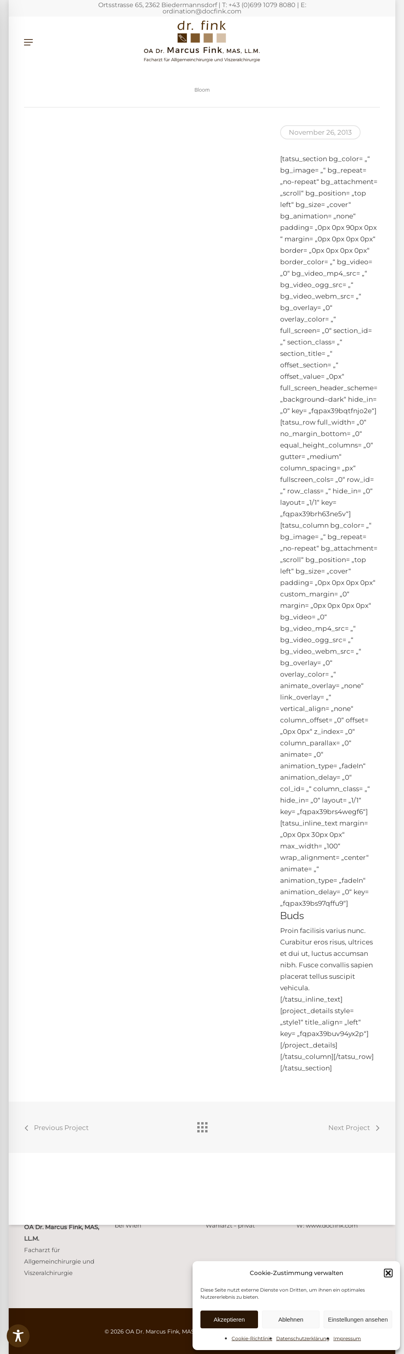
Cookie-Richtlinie (252, 1338)
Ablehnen (290, 1319)
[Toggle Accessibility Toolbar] (18, 1336)
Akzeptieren (229, 1319)
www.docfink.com (332, 1225)
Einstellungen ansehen (358, 1319)
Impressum (347, 1338)
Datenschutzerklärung (302, 1338)
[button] (388, 1273)
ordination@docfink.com (202, 11)
